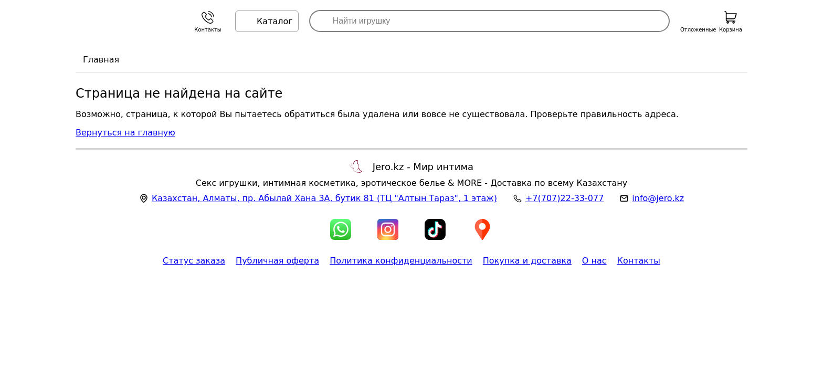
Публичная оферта (277, 261)
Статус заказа (194, 261)
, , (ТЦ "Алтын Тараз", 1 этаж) (324, 198)
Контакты (638, 261)
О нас (594, 261)
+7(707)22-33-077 (564, 198)
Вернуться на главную (125, 133)
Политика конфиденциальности (401, 261)
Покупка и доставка (527, 261)
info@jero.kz (658, 198)
